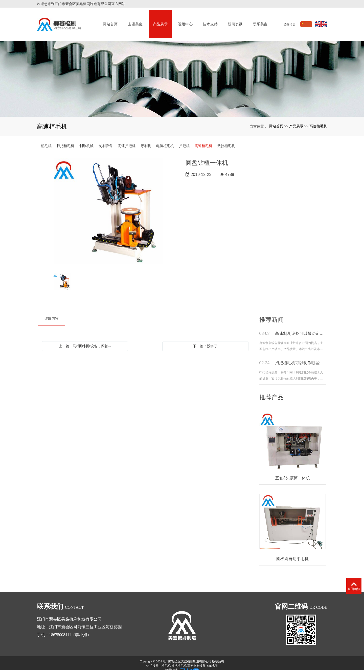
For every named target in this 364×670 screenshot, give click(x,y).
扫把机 (184, 140)
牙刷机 (146, 140)
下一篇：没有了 (205, 341)
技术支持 (209, 21)
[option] (108, 208)
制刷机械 (86, 140)
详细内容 (51, 313)
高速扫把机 (126, 140)
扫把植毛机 (65, 140)
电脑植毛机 (165, 140)
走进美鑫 (134, 21)
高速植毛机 (318, 120)
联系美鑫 (260, 21)
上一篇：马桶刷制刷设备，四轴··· (85, 341)
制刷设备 (106, 140)
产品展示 (159, 21)
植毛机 (46, 140)
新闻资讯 (235, 21)
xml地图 (212, 660)
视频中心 (184, 21)
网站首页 (110, 21)
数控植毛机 (226, 140)
